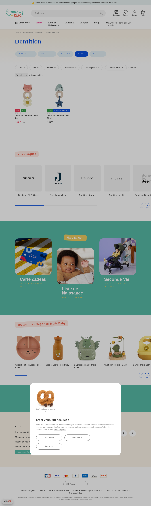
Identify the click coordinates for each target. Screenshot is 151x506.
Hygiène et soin (28, 32)
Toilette (18, 32)
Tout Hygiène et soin (26, 54)
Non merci (49, 438)
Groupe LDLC (76, 493)
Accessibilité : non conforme (66, 491)
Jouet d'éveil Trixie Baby (115, 365)
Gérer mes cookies (122, 491)
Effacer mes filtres (36, 75)
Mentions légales (28, 491)
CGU (48, 491)
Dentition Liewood (87, 195)
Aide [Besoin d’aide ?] (7, 501)
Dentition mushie (117, 195)
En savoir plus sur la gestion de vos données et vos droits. (75, 499)
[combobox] (21, 67)
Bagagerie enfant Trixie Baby (85, 366)
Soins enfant (65, 54)
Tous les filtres (116, 68)
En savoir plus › (60, 430)
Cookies (107, 491)
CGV (41, 491)
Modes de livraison (24, 437)
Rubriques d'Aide (23, 432)
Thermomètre (97, 54)
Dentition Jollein (58, 195)
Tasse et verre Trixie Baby (57, 365)
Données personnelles (90, 491)
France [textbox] (72, 484)
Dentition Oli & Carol (28, 195)
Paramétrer (77, 438)
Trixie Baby (22, 75)
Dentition (39, 32)
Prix (35, 68)
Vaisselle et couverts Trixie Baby (28, 366)
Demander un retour (24, 446)
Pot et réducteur (47, 54)
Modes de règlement (24, 442)
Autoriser (49, 446)
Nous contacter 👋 (24, 452)
